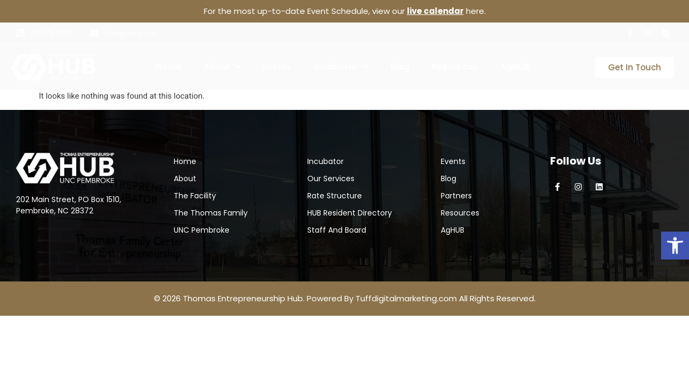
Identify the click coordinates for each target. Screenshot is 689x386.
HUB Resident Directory (349, 212)
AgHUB (514, 67)
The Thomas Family (211, 212)
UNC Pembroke (201, 230)
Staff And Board (336, 230)
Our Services (330, 178)
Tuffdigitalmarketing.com (406, 298)
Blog (400, 67)
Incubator (341, 67)
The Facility (195, 195)
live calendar (435, 11)
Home (168, 67)
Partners (456, 195)
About (222, 67)
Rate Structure (334, 195)
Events (277, 67)
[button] (675, 245)
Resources (455, 67)
